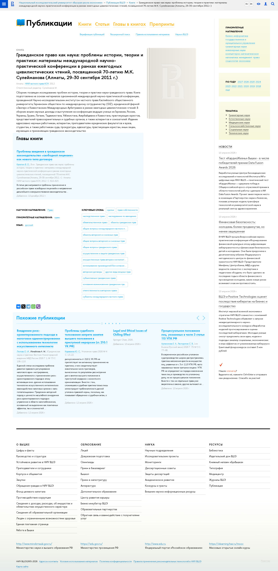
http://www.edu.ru (155, 543)
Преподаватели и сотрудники (33, 468)
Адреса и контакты (48, 561)
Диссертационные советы (160, 468)
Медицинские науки (239, 122)
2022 (234, 86)
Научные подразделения (159, 450)
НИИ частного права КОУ (37, 83)
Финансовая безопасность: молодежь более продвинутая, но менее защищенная (242, 226)
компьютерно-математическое (242, 53)
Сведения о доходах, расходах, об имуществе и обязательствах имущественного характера (44, 505)
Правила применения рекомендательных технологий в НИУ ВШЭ (167, 561)
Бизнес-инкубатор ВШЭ (94, 503)
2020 (246, 86)
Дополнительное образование (98, 491)
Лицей (84, 450)
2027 (240, 81)
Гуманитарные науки (239, 115)
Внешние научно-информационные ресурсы (170, 491)
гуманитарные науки (236, 46)
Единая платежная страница (32, 524)
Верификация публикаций (92, 34)
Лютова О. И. (23, 351)
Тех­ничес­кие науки (239, 133)
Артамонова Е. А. (169, 343)
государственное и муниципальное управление (240, 41)
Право (50, 210)
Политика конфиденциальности (115, 561)
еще (228, 89)
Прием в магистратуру (94, 479)
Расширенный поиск (120, 34)
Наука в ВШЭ (181, 34)
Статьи (102, 24)
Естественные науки (239, 118)
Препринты (161, 24)
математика (232, 57)
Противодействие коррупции (33, 497)
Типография (216, 468)
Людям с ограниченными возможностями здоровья (45, 518)
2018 (258, 86)
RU (247, 4)
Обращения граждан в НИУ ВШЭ (35, 485)
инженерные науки (236, 50)
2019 (252, 86)
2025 (252, 81)
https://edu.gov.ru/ (92, 543)
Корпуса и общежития (29, 474)
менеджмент (245, 57)
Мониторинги (153, 462)
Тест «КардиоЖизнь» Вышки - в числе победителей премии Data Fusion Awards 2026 (244, 162)
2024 (258, 81)
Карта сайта (22, 566)
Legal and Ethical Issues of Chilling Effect (130, 332)
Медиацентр (216, 474)
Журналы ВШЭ (217, 479)
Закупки (20, 479)
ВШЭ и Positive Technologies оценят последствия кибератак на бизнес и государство (243, 301)
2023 (228, 86)
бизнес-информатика (237, 35)
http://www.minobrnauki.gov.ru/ (34, 543)
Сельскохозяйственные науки (245, 125)
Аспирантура (88, 485)
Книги (84, 24)
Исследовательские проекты (162, 456)
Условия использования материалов (79, 561)
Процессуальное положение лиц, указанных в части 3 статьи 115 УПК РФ (183, 334)
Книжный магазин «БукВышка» (226, 462)
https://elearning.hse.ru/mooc (226, 543)
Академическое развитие (159, 479)
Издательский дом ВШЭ (223, 456)
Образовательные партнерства (99, 509)
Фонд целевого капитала (30, 491)
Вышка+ (85, 474)
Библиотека (216, 450)
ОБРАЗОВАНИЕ (91, 444)
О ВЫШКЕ (23, 444)
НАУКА (150, 444)
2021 (240, 86)
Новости (225, 147)
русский (29, 225)
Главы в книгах (129, 24)
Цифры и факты (25, 450)
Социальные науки (239, 129)
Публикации (49, 22)
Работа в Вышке (25, 530)
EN (251, 4)
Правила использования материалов (152, 34)
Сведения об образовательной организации (41, 512)
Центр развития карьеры (95, 497)
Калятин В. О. (23, 164)
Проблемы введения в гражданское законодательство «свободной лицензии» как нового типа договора (45, 155)
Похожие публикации (40, 318)
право (256, 57)
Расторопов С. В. (185, 343)
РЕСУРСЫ (216, 444)
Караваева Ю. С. (72, 351)
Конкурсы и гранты (156, 485)
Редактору (265, 560)
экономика (244, 60)
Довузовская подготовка (95, 456)
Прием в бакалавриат (93, 468)
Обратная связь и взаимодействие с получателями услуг (110, 516)
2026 (246, 81)
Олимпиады (87, 462)
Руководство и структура (31, 456)
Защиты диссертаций (157, 474)
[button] (102, 323)
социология (232, 60)
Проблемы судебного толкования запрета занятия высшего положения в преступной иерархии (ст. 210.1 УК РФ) (86, 338)
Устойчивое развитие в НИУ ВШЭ (35, 462)
